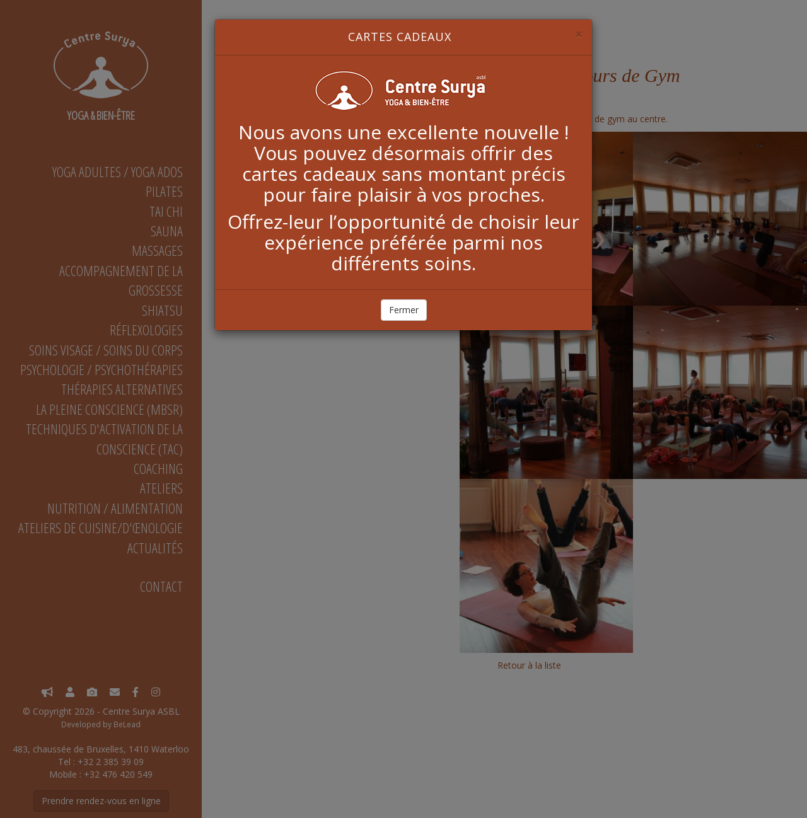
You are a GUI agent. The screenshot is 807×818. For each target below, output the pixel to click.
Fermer (404, 310)
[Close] (579, 34)
